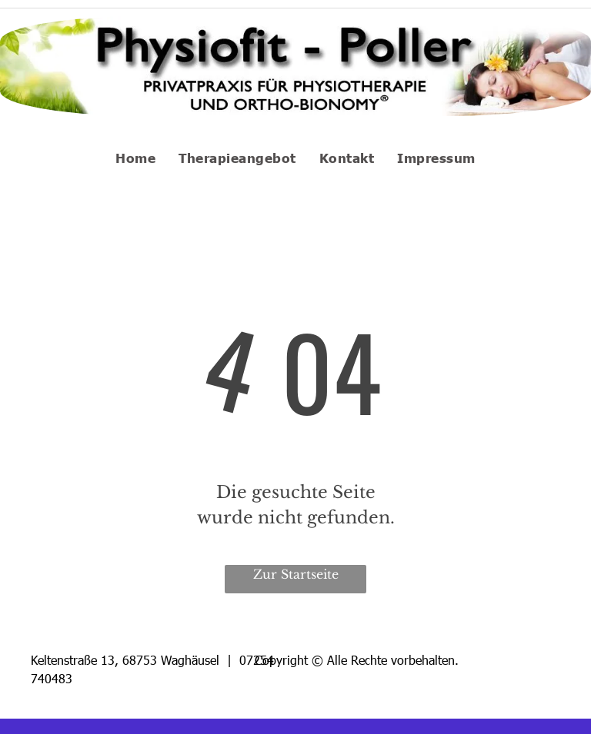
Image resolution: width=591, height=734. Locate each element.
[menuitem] (135, 157)
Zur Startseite (296, 574)
